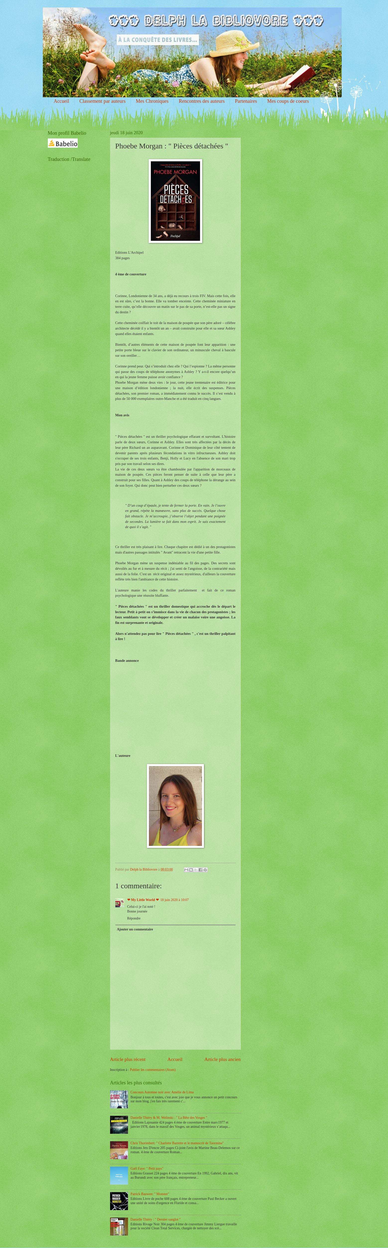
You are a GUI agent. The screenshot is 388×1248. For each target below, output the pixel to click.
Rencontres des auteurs (202, 101)
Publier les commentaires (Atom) (153, 1070)
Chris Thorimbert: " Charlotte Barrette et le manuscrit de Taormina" (177, 1143)
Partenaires (246, 101)
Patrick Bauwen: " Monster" (149, 1194)
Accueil (61, 101)
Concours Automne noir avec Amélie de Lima (162, 1092)
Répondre (134, 918)
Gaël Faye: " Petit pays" (146, 1168)
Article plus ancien (222, 1059)
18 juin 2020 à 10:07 (174, 900)
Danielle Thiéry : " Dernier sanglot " (155, 1219)
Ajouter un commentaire (135, 929)
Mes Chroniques (152, 101)
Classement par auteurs (102, 101)
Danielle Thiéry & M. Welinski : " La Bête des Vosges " (168, 1118)
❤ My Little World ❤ (143, 900)
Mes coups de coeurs (288, 101)
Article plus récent (128, 1059)
